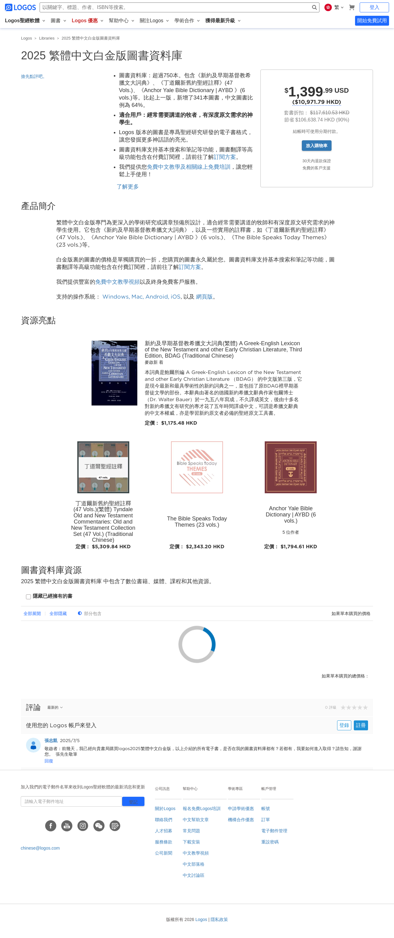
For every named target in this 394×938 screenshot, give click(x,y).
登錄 (344, 725)
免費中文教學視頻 (117, 281)
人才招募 (163, 830)
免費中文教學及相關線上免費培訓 (188, 167)
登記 (133, 802)
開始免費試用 (372, 20)
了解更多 (128, 187)
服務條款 (163, 841)
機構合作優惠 (241, 819)
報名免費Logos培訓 (202, 808)
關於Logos (165, 808)
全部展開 (32, 613)
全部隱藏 (58, 613)
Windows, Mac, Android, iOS (141, 296)
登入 (374, 7)
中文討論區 (193, 875)
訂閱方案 (225, 157)
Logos (26, 38)
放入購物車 (317, 145)
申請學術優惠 (241, 808)
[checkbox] (49, 597)
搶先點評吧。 (34, 76)
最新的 (55, 707)
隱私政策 (219, 919)
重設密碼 (270, 841)
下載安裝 (191, 841)
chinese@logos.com (40, 848)
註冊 (361, 725)
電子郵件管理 (274, 830)
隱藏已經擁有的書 (52, 596)
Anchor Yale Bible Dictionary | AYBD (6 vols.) (291, 515)
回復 (49, 760)
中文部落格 (193, 864)
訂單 (265, 819)
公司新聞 (163, 853)
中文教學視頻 (196, 853)
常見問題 (191, 830)
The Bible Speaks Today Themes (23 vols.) (197, 522)
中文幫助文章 (196, 819)
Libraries (46, 38)
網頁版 (204, 296)
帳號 (265, 808)
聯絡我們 (163, 819)
